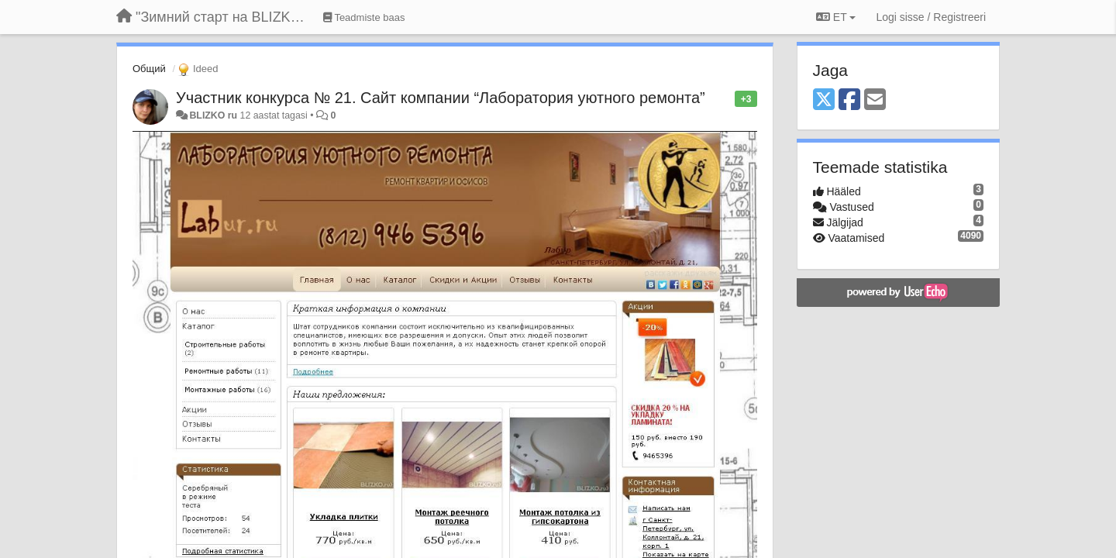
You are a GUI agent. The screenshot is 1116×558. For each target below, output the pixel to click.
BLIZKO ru (214, 115)
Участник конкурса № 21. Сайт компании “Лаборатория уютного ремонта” (440, 97)
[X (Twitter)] (824, 100)
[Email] (875, 100)
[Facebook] (849, 100)
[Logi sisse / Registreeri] (931, 17)
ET (836, 17)
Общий (149, 68)
